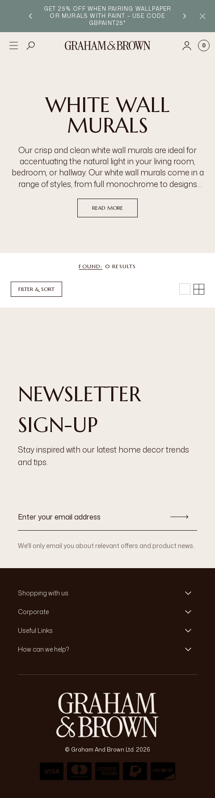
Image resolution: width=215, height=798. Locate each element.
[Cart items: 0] (204, 45)
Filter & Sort (36, 289)
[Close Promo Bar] (202, 16)
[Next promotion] (184, 16)
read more (107, 207)
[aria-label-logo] (107, 715)
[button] (107, 593)
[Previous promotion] (30, 16)
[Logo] (108, 45)
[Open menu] (13, 45)
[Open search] (31, 45)
